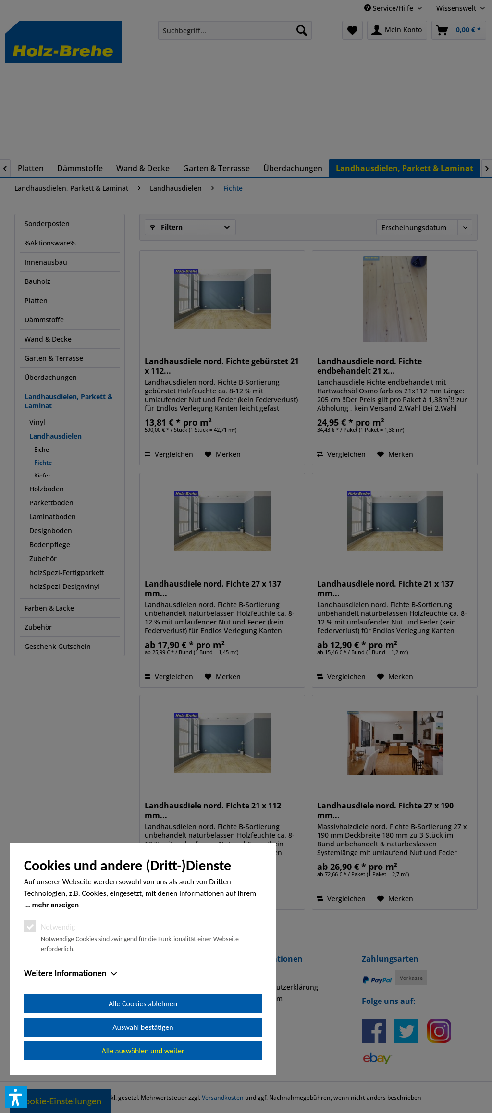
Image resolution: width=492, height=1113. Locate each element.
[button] (16, 1097)
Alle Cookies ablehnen (143, 1003)
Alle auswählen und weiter (143, 1050)
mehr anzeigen (55, 904)
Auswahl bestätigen (142, 1027)
